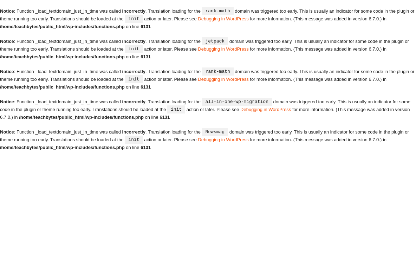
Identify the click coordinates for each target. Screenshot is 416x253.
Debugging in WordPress (223, 18)
